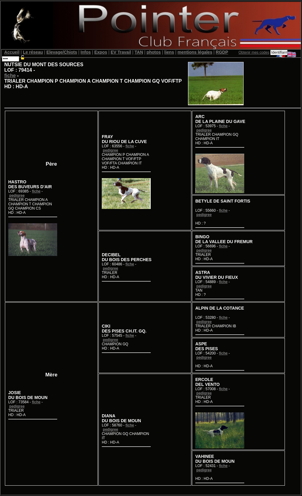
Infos (86, 52)
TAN (138, 52)
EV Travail (121, 52)
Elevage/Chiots (61, 52)
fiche (10, 75)
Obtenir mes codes (253, 52)
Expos (100, 52)
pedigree (16, 195)
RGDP (222, 52)
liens (169, 52)
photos (153, 52)
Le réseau (33, 52)
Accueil (12, 52)
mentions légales (195, 52)
